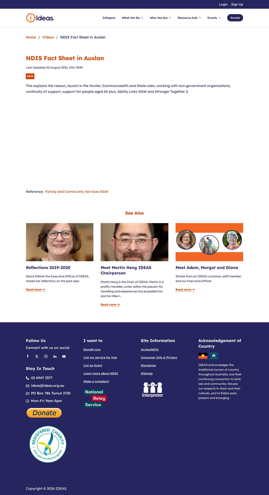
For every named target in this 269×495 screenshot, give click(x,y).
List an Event (92, 365)
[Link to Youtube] (64, 356)
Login (223, 4)
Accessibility (150, 349)
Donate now (92, 349)
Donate (235, 17)
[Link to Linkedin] (55, 356)
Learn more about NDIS (100, 373)
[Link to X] (37, 356)
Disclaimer (148, 365)
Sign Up (237, 4)
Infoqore (109, 18)
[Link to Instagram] (46, 356)
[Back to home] (40, 17)
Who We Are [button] (160, 18)
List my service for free (100, 357)
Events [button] (214, 18)
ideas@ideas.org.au (47, 385)
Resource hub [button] (189, 18)
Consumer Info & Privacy (159, 357)
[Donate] (44, 412)
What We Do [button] (132, 18)
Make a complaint (96, 381)
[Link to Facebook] (28, 356)
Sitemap (147, 373)
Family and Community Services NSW (76, 191)
